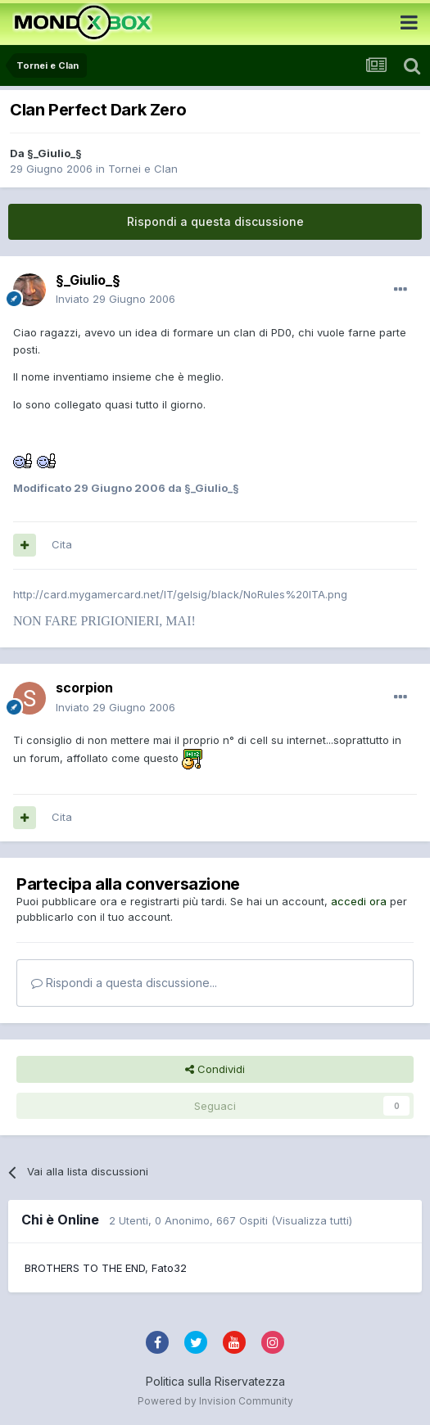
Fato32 (169, 1267)
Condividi (215, 1069)
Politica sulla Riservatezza (215, 1381)
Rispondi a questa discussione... (124, 983)
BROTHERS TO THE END (85, 1267)
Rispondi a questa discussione (215, 221)
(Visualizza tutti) (311, 1220)
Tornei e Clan (143, 168)
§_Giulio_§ (54, 153)
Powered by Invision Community (215, 1401)
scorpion (84, 687)
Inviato (115, 298)
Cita (62, 544)
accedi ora (359, 901)
